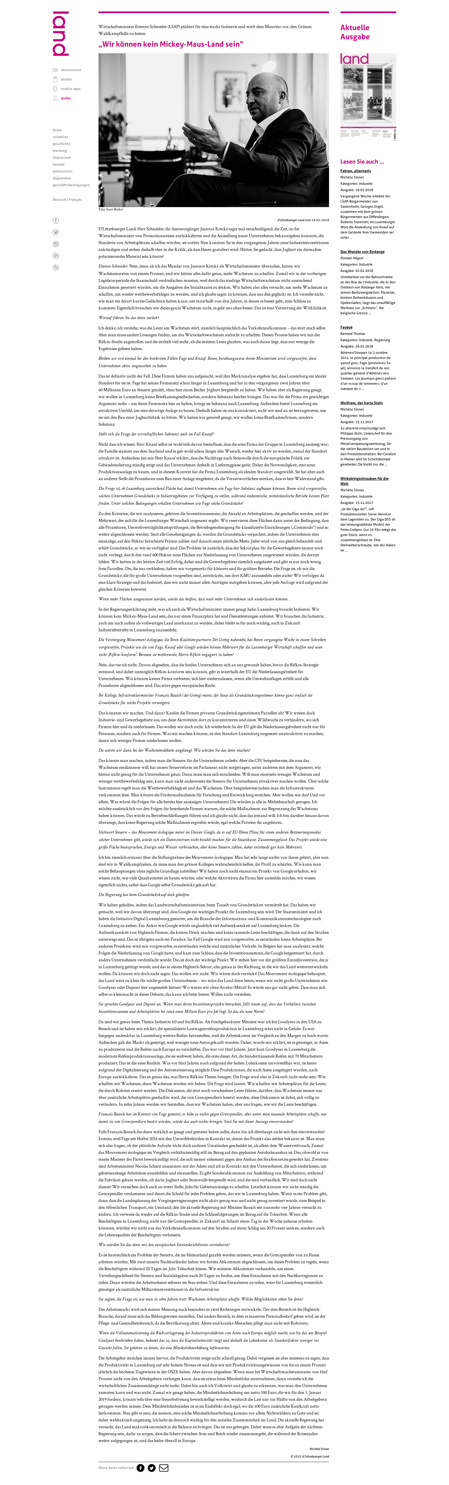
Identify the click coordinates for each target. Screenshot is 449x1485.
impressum (62, 158)
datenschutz (62, 171)
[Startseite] (61, 54)
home (57, 130)
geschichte (61, 144)
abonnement (71, 70)
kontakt (59, 164)
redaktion (60, 137)
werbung (60, 151)
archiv (66, 98)
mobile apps (71, 89)
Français (75, 200)
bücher (66, 79)
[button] (163, 1468)
